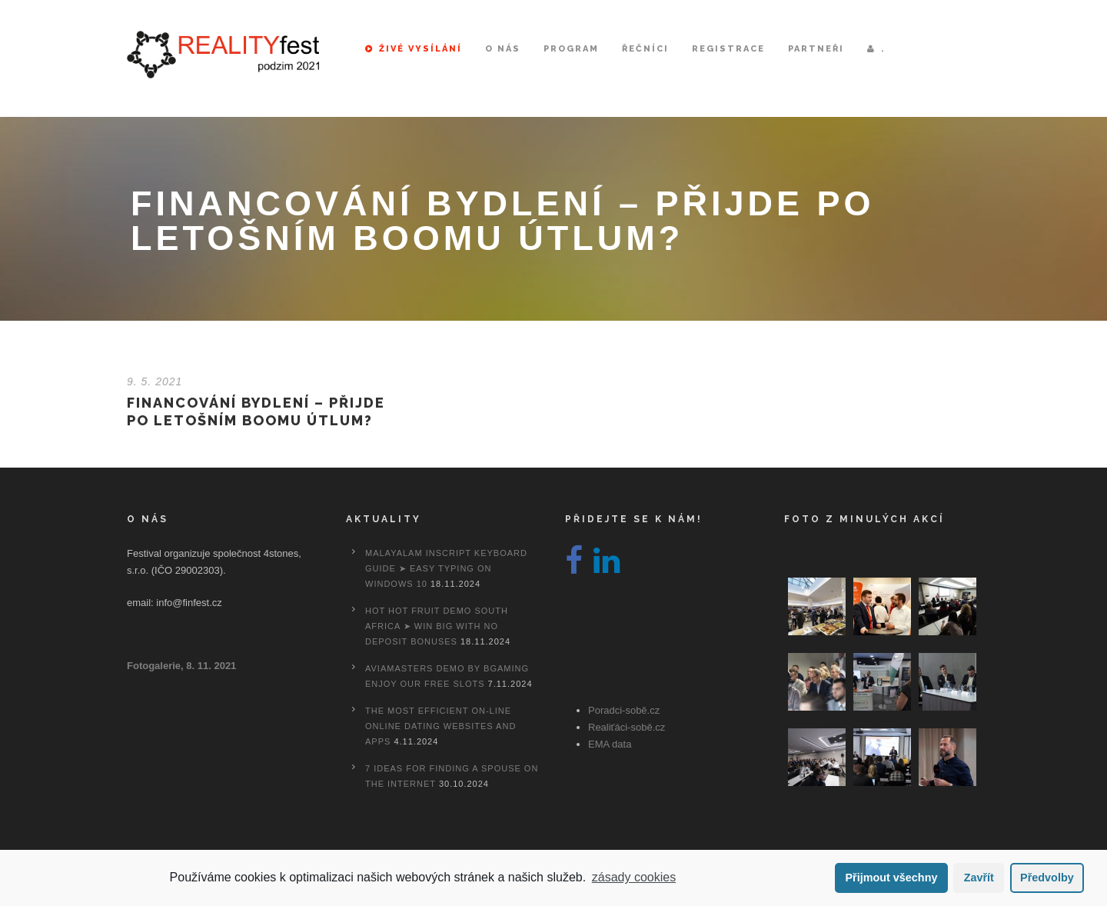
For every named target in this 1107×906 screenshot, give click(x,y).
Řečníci (645, 49)
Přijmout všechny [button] (891, 877)
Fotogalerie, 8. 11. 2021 (181, 665)
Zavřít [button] (979, 877)
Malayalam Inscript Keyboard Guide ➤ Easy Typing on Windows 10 (446, 568)
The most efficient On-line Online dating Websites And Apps (440, 726)
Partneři (816, 49)
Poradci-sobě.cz (624, 710)
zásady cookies (634, 877)
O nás (502, 49)
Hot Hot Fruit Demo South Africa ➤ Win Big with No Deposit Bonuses (436, 626)
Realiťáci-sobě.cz (626, 727)
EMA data (609, 744)
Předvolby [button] (1047, 877)
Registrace (728, 49)
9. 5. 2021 (154, 381)
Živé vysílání (413, 49)
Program (571, 49)
